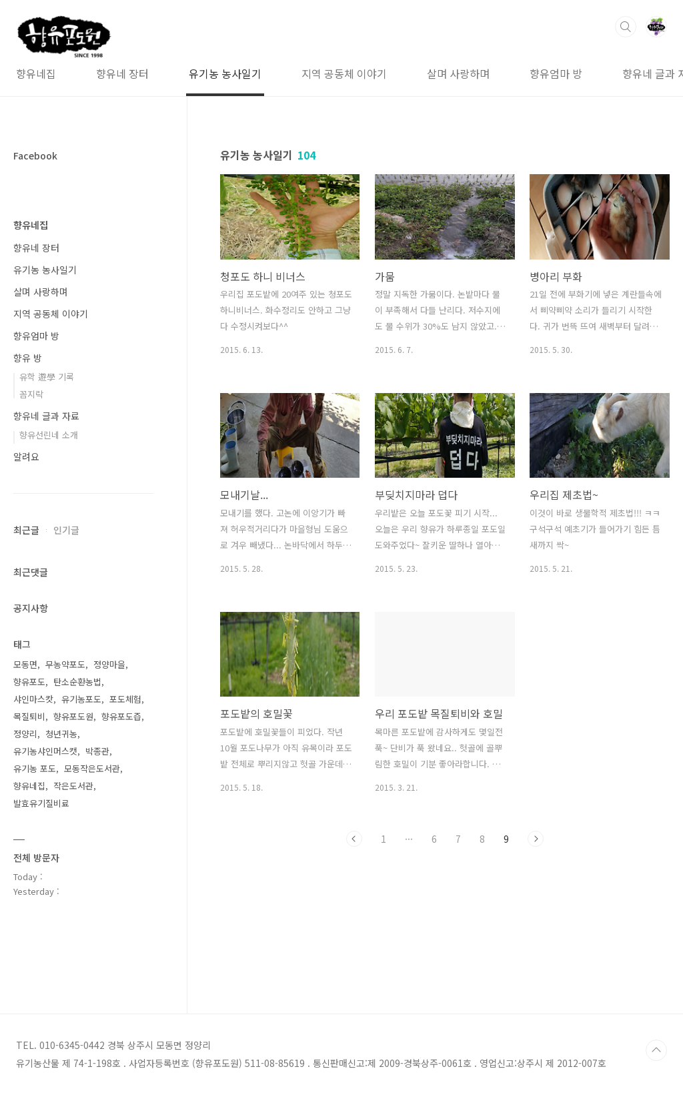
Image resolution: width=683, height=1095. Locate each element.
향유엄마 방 (516, 73)
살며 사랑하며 (419, 73)
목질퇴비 (29, 716)
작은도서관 (73, 785)
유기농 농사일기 (185, 73)
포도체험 (125, 699)
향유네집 (30, 225)
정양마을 (109, 664)
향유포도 (29, 681)
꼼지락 (31, 394)
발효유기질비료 (41, 803)
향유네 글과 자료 (620, 73)
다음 (536, 839)
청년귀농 (61, 733)
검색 (626, 27)
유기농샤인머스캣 (45, 751)
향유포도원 (73, 716)
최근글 (26, 529)
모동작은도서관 (92, 768)
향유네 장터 (83, 73)
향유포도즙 (121, 716)
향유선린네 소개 (48, 434)
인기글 (66, 529)
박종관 (97, 751)
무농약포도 (65, 664)
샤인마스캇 (33, 699)
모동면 (25, 664)
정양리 (25, 733)
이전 (354, 839)
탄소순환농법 (77, 681)
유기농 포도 (34, 768)
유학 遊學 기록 (46, 376)
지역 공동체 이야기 (305, 73)
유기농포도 (81, 699)
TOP (656, 1050)
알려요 (26, 456)
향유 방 (27, 357)
